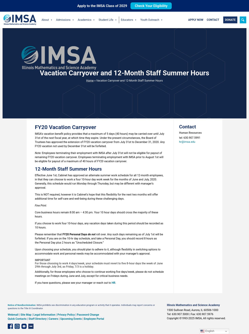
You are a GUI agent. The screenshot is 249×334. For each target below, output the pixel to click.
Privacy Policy (66, 314)
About (47, 19)
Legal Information (44, 314)
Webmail (13, 314)
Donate (230, 19)
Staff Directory (38, 318)
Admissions (65, 19)
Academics (86, 19)
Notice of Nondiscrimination (22, 305)
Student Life (108, 19)
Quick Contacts (17, 318)
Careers (53, 318)
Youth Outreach (151, 19)
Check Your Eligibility (151, 6)
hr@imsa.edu (187, 141)
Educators (129, 19)
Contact (213, 19)
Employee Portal (94, 318)
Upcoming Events (71, 318)
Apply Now (195, 19)
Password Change (88, 314)
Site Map (25, 314)
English (207, 331)
